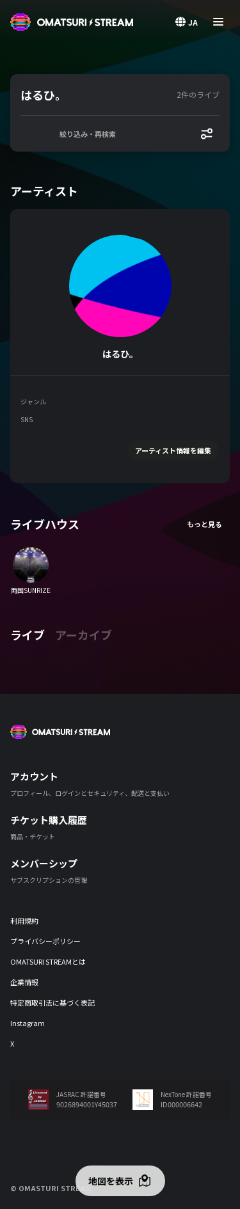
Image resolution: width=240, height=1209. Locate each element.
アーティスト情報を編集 (173, 450)
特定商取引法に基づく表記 (52, 1002)
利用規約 (24, 920)
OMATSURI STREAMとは (48, 961)
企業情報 (24, 982)
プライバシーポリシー (45, 941)
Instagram (27, 1023)
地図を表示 (110, 1180)
